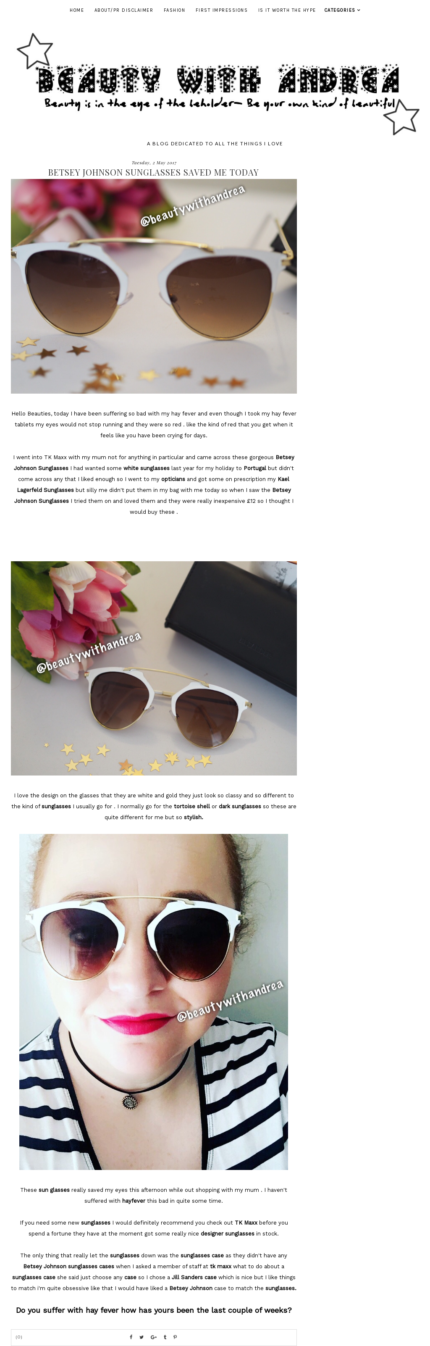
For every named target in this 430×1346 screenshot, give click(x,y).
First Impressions (222, 10)
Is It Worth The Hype (287, 10)
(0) (19, 1337)
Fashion (175, 10)
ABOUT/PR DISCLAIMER (124, 10)
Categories (340, 10)
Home (77, 10)
